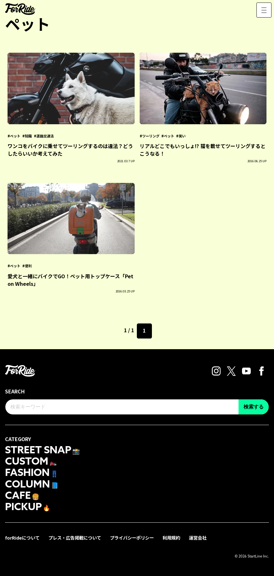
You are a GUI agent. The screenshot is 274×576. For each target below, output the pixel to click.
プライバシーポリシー (132, 537)
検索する (254, 406)
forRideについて (22, 537)
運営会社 (198, 537)
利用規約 (171, 537)
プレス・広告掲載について (74, 537)
